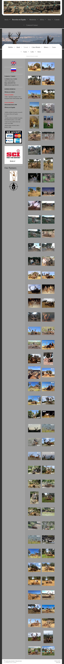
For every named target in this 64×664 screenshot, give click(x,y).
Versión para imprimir (9, 661)
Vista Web (58, 662)
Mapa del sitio (19, 661)
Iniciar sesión (57, 660)
